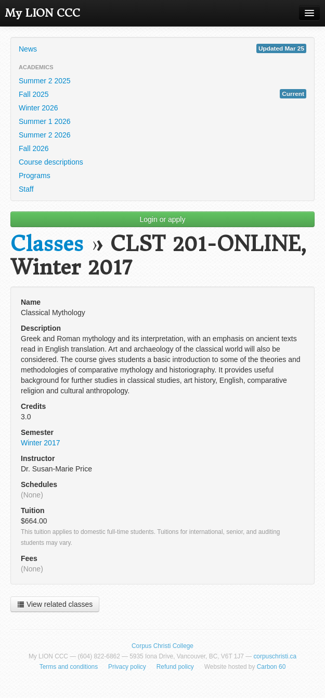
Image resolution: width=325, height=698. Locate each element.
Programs (34, 175)
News (162, 48)
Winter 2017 (40, 443)
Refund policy (175, 666)
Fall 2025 (162, 93)
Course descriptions (51, 162)
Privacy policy (127, 666)
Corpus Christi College (162, 646)
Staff (26, 189)
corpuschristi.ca (274, 656)
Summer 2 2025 (45, 81)
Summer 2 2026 (45, 135)
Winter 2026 (38, 108)
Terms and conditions (69, 666)
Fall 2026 (34, 148)
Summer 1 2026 (45, 121)
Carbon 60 (271, 666)
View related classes (55, 604)
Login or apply (163, 219)
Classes (46, 244)
